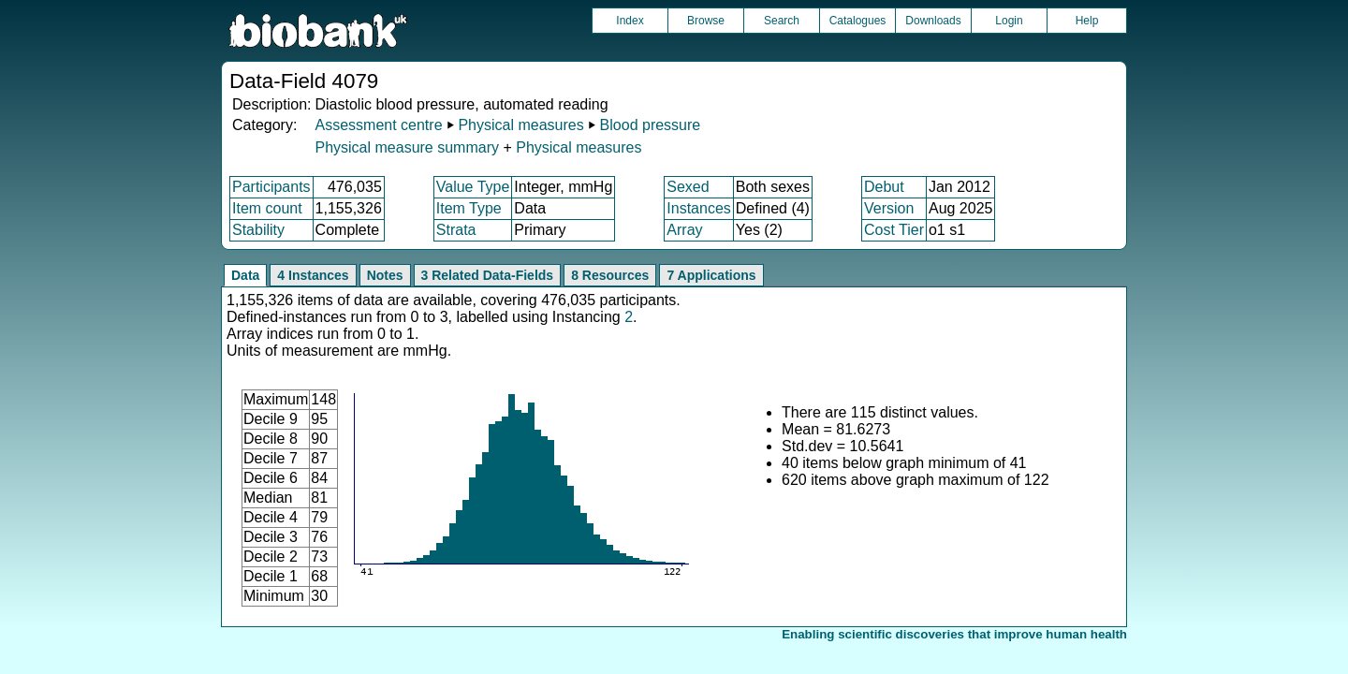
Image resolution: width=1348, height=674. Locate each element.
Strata (456, 230)
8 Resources (610, 275)
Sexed (688, 187)
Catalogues (857, 20)
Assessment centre (378, 125)
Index (629, 20)
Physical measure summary (407, 147)
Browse (706, 20)
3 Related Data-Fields (487, 275)
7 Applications (711, 275)
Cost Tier (894, 230)
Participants (271, 187)
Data (245, 275)
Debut (884, 187)
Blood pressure (650, 125)
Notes (385, 275)
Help (1087, 20)
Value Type (473, 187)
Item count (267, 208)
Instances (698, 208)
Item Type (469, 208)
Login (1008, 20)
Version (889, 208)
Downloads (932, 20)
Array (684, 230)
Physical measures (520, 125)
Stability (258, 230)
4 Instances (312, 275)
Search (781, 20)
